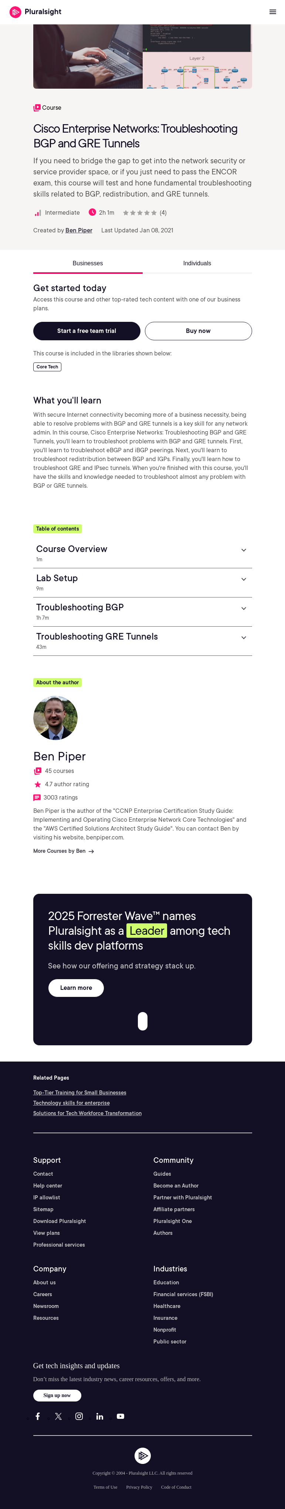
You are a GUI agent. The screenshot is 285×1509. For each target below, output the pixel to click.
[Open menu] (272, 12)
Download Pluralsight (59, 1221)
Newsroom (46, 1306)
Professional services (59, 1245)
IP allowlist (46, 1197)
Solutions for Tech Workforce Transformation (87, 1113)
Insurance (165, 1318)
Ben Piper (78, 230)
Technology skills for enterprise (71, 1103)
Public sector (169, 1342)
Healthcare (166, 1306)
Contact (43, 1174)
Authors (163, 1233)
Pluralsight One (172, 1221)
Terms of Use (105, 1487)
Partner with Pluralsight (182, 1197)
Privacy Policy (139, 1487)
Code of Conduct (176, 1487)
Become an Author (176, 1186)
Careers (42, 1294)
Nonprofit (164, 1330)
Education (166, 1282)
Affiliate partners (174, 1209)
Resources (46, 1318)
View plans (46, 1233)
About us (44, 1282)
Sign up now (57, 1395)
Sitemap (43, 1209)
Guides (162, 1174)
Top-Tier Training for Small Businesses (79, 1093)
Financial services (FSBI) (183, 1294)
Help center (47, 1186)
